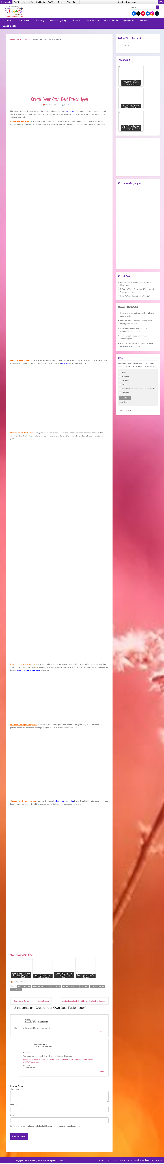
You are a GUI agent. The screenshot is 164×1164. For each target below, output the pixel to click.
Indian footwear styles (64, 801)
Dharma (61, 2)
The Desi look (16, 989)
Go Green (129, 20)
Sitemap (142, 1160)
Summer (125, 376)
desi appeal (66, 363)
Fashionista (92, 20)
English (16, 2)
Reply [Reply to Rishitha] (102, 1032)
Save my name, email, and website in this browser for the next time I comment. (46, 1126)
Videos (143, 20)
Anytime (125, 392)
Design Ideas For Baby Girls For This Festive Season (83, 1001)
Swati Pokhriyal (69, 105)
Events (75, 2)
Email (13, 1115)
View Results (124, 402)
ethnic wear (71, 111)
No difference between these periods (138, 388)
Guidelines (134, 1160)
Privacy (120, 1160)
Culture (76, 20)
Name (13, 1104)
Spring (125, 372)
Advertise (150, 1160)
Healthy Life (40, 2)
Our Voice (52, 2)
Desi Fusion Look (24, 986)
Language (128, 2)
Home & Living (58, 20)
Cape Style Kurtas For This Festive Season (31, 1001)
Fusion (31, 2)
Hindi (24, 2)
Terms (126, 1160)
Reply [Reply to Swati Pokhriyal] (102, 1071)
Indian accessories (53, 986)
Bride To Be (111, 20)
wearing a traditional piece (28, 670)
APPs (161, 2)
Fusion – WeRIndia (128, 306)
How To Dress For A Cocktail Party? (135, 296)
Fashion (7, 20)
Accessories (24, 20)
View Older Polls (125, 410)
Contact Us (158, 1160)
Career (109, 1160)
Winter (125, 384)
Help (114, 1160)
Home (12, 39)
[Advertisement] (82, 9)
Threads (125, 45)
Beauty (40, 20)
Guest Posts (9, 25)
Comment (15, 1089)
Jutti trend (84, 986)
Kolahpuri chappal (98, 986)
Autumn (125, 380)
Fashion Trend (38, 986)
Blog (69, 2)
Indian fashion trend (70, 986)
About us (102, 1160)
